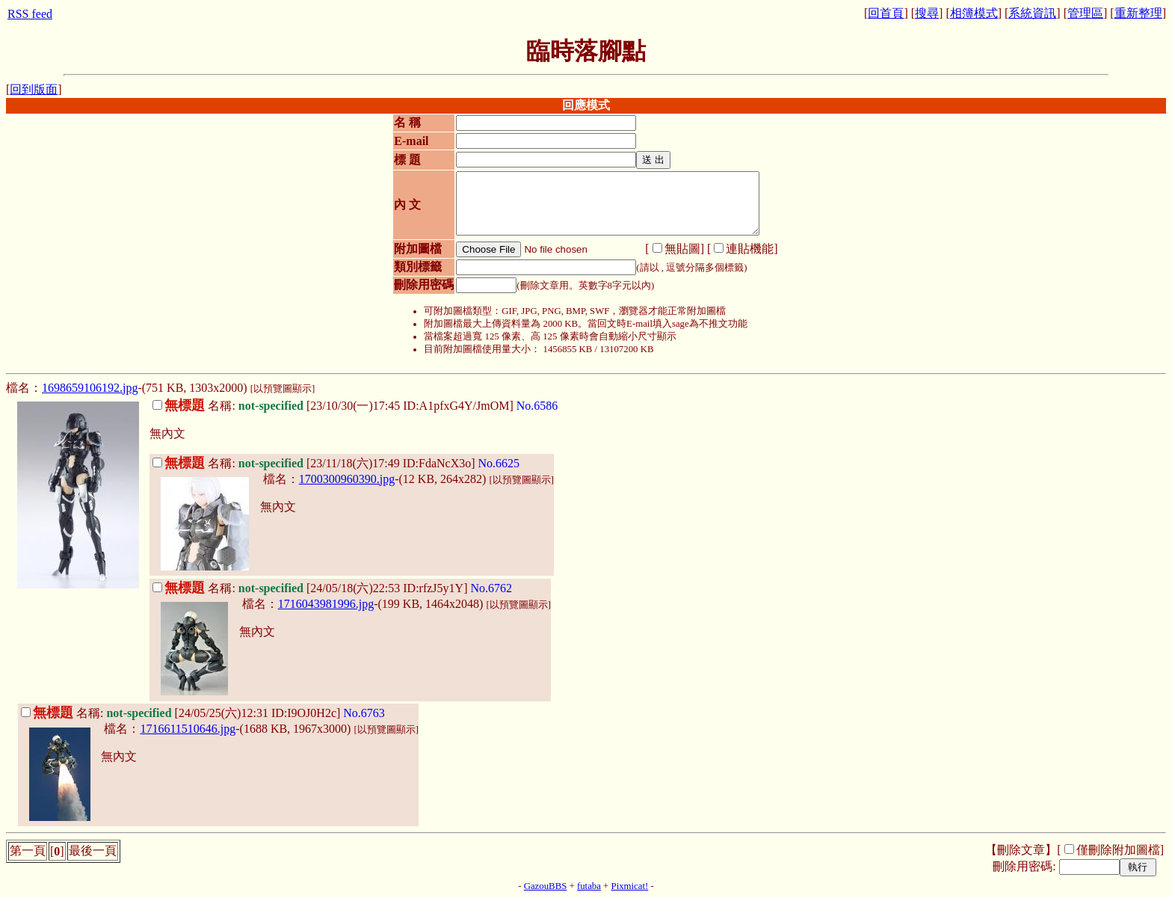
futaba (589, 886)
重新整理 (1138, 13)
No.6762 (491, 588)
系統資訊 (1032, 13)
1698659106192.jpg (90, 387)
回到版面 (34, 89)
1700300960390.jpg (347, 479)
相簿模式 (974, 13)
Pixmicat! (630, 886)
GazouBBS (545, 886)
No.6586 (537, 405)
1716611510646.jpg (187, 728)
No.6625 (499, 463)
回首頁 (886, 13)
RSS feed (29, 13)
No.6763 (364, 713)
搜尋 (927, 13)
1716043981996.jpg (326, 603)
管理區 (1085, 13)
